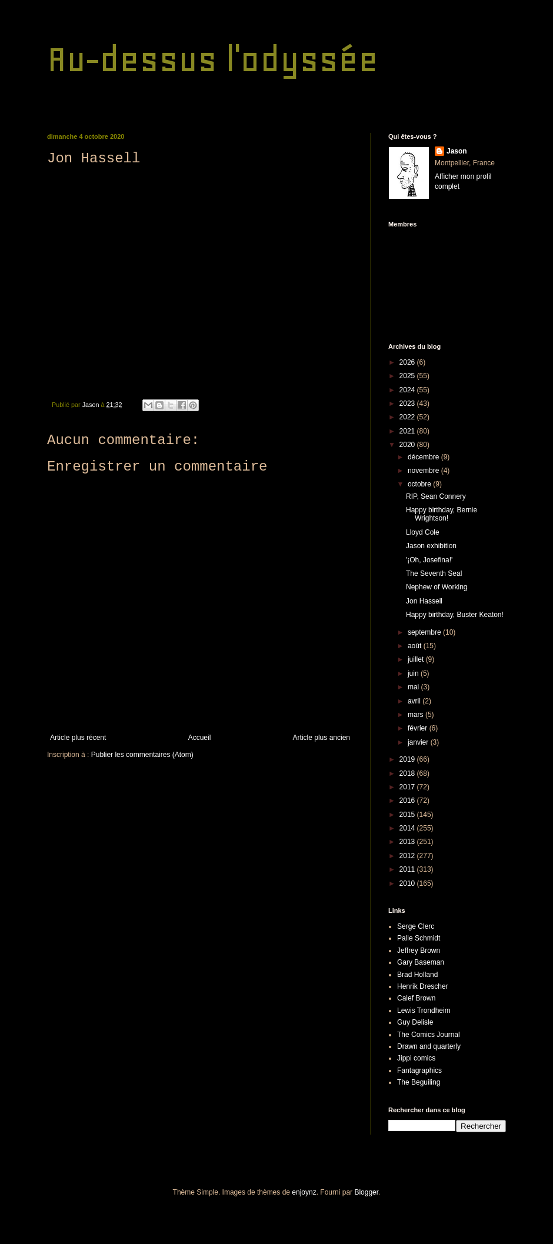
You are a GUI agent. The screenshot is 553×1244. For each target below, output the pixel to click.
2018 (408, 773)
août (416, 646)
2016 (408, 800)
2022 (408, 417)
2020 (408, 445)
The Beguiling (418, 1082)
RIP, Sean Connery (436, 496)
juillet (417, 659)
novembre (424, 470)
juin (414, 673)
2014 (408, 828)
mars (416, 715)
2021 (408, 431)
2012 (408, 856)
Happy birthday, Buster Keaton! (455, 615)
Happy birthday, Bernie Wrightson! (441, 514)
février (418, 728)
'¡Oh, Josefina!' (429, 560)
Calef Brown (416, 998)
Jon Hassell (424, 601)
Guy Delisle (415, 1022)
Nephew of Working (437, 587)
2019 (408, 759)
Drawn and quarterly (429, 1046)
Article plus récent (78, 737)
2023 (408, 403)
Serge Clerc (415, 926)
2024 (408, 390)
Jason (457, 151)
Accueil (199, 737)
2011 (408, 869)
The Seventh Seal (434, 573)
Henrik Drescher (422, 986)
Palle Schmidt (418, 938)
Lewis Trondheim (424, 1010)
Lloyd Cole (422, 532)
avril (415, 701)
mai (414, 687)
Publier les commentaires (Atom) (142, 755)
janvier (419, 742)
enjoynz (304, 1192)
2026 (408, 362)
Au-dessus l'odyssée (212, 59)
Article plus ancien (321, 737)
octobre (420, 484)
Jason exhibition (431, 546)
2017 (408, 787)
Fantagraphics (419, 1070)
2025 (408, 376)
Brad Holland (417, 974)
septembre (425, 632)
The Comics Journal (428, 1034)
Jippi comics (416, 1058)
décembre (424, 457)
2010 (408, 883)
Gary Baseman (420, 962)
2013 (408, 842)
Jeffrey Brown (418, 950)
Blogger (366, 1192)
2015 (408, 815)
